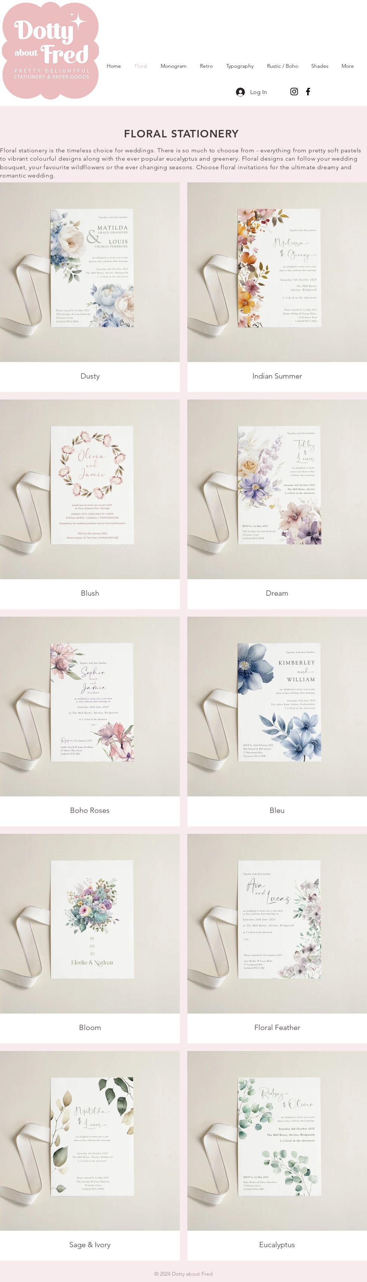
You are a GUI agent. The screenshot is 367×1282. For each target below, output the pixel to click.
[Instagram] (294, 91)
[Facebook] (308, 91)
